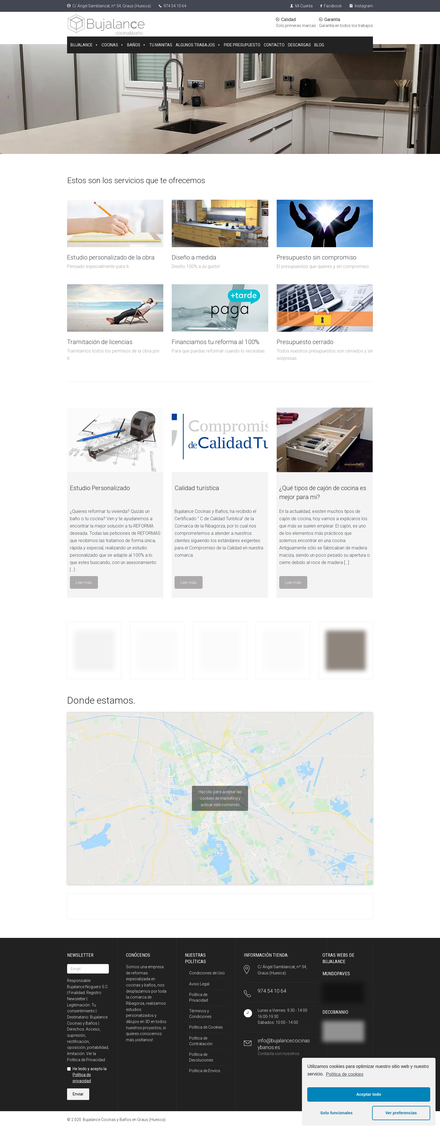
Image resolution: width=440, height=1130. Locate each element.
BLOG (319, 45)
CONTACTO (274, 45)
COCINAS (113, 45)
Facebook (331, 6)
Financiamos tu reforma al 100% (215, 341)
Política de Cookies (206, 1027)
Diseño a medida (194, 257)
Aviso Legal (199, 984)
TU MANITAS (160, 45)
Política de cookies (344, 1074)
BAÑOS (136, 45)
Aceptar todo (368, 1094)
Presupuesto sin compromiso (316, 257)
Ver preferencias (401, 1113)
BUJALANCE (84, 45)
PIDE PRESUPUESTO (242, 45)
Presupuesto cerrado (305, 341)
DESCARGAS (299, 45)
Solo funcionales (336, 1113)
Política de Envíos (204, 1070)
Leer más (84, 582)
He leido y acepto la (87, 1075)
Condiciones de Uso (207, 973)
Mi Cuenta (301, 6)
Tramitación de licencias (99, 341)
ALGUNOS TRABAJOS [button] (198, 45)
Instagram (361, 6)
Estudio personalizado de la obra (111, 257)
